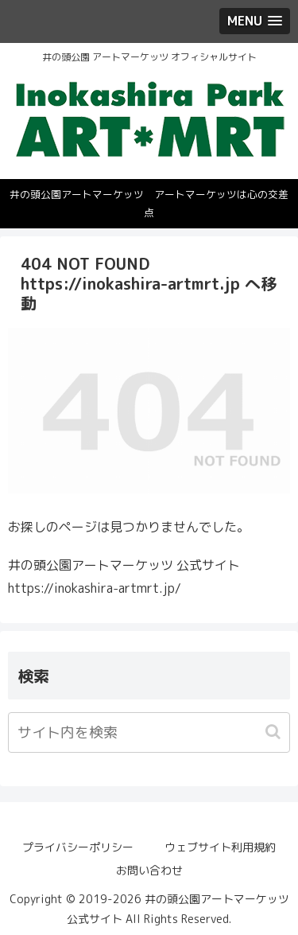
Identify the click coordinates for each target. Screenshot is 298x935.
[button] (274, 731)
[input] (149, 732)
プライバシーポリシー (78, 847)
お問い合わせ (149, 870)
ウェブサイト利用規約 (220, 847)
